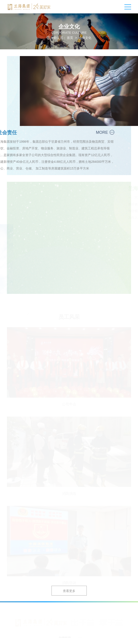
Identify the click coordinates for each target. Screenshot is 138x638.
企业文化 (85, 38)
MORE (95, 132)
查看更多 (69, 591)
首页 (70, 38)
